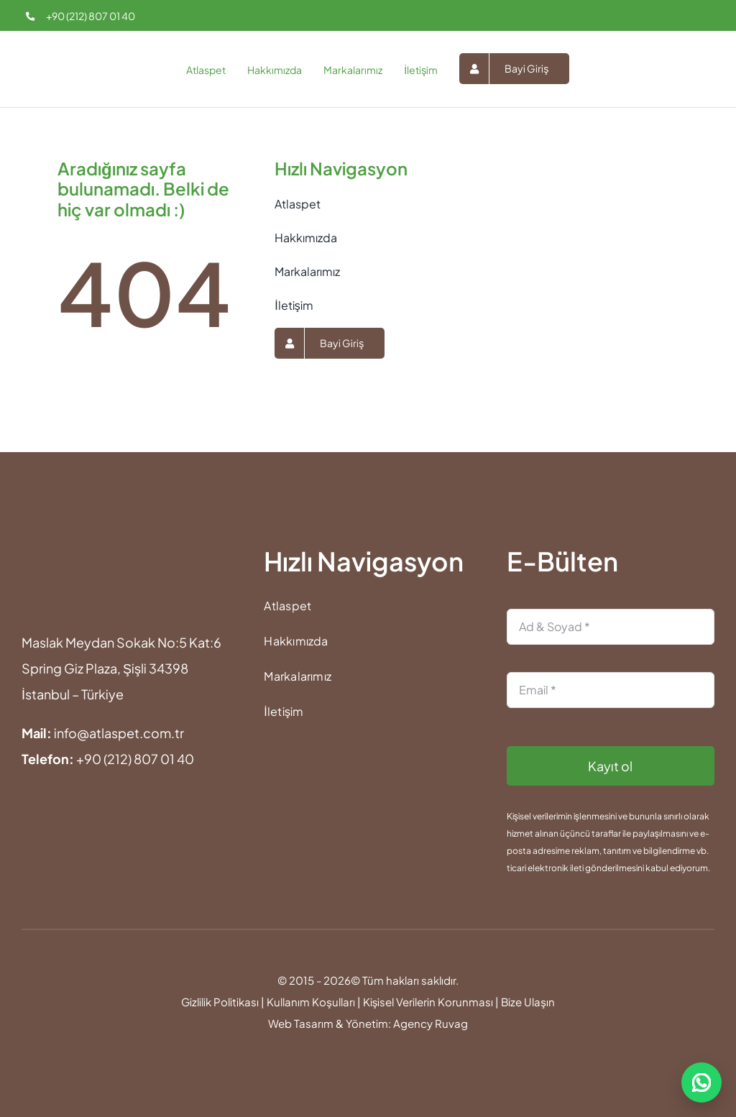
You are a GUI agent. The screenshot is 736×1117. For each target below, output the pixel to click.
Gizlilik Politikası (220, 1001)
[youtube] (709, 17)
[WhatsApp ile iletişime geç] (701, 1082)
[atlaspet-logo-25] (48, 48)
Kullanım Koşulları (311, 1001)
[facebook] (662, 17)
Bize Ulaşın (528, 1001)
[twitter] (686, 17)
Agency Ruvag (430, 1023)
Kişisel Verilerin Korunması (428, 1001)
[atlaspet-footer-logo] (51, 552)
